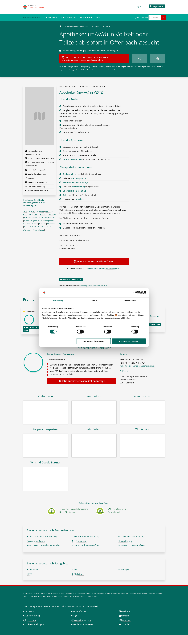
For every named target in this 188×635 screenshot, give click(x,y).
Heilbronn (28, 217)
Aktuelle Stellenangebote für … (76, 26)
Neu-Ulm (42, 224)
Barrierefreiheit (79, 611)
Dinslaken (40, 211)
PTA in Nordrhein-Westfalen (131, 545)
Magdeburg (35, 221)
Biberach (32, 211)
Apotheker (96, 26)
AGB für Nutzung (32, 615)
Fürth (36, 214)
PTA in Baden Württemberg (131, 536)
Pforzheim (51, 224)
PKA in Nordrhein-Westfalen (85, 545)
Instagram (126, 620)
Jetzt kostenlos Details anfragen (94, 261)
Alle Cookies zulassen (128, 341)
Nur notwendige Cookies (93, 341)
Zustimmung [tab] (57, 301)
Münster (35, 224)
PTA (29, 574)
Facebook (125, 611)
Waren (52, 227)
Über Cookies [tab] (130, 301)
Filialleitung (78, 574)
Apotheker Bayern (36, 541)
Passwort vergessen (81, 620)
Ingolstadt (37, 217)
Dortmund (49, 211)
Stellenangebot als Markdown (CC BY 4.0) (93, 286)
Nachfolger (123, 569)
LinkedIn (125, 615)
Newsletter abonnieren (83, 624)
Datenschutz (30, 620)
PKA (74, 569)
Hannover (52, 214)
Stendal (37, 227)
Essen (31, 214)
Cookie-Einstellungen (34, 624)
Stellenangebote (31, 17)
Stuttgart (44, 227)
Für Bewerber (50, 17)
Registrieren (157, 6)
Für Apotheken (68, 17)
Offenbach (78, 279)
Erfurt (25, 214)
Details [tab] (94, 301)
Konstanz (51, 217)
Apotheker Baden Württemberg (42, 536)
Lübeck (26, 221)
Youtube (125, 624)
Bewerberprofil (97, 70)
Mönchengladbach (47, 221)
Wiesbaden (27, 230)
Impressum (30, 611)
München (26, 224)
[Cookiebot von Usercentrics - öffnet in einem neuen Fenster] (135, 292)
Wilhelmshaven (38, 230)
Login (138, 6)
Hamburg (43, 214)
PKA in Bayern (79, 541)
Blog (98, 17)
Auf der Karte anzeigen (107, 50)
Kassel (44, 217)
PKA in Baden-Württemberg (85, 536)
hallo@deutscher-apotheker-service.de (137, 366)
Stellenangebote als (110, 268)
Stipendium (86, 17)
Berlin (25, 211)
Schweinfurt (28, 227)
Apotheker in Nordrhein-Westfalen (43, 545)
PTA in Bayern (125, 541)
